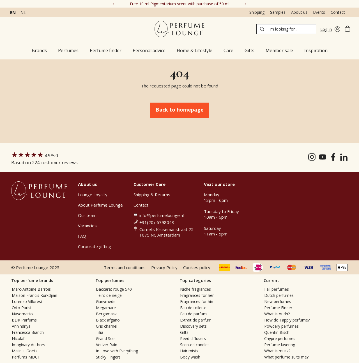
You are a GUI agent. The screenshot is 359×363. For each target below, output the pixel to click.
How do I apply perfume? (287, 320)
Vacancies (87, 225)
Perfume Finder (278, 307)
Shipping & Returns (152, 194)
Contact (338, 12)
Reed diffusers (193, 338)
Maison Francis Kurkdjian (34, 295)
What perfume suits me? (286, 357)
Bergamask (106, 313)
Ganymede (106, 301)
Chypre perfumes (279, 338)
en (13, 12)
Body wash (190, 357)
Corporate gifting (94, 246)
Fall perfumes (276, 289)
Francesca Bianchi (28, 332)
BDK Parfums (24, 320)
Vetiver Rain (106, 344)
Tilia (99, 332)
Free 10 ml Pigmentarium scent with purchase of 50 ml (179, 3)
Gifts (184, 332)
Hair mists (189, 350)
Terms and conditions (125, 267)
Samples (278, 12)
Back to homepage (180, 109)
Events (319, 12)
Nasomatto (22, 313)
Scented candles (195, 344)
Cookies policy (196, 267)
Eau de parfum (193, 313)
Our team (87, 215)
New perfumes (277, 301)
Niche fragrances (195, 289)
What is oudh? (277, 313)
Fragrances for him (197, 301)
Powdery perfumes (281, 326)
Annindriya (21, 326)
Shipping (256, 12)
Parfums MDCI (25, 357)
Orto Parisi (21, 307)
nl (23, 12)
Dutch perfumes (279, 295)
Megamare (106, 307)
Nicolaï (18, 338)
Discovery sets (193, 326)
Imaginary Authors (28, 344)
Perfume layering (279, 344)
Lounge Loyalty (92, 194)
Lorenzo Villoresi (27, 301)
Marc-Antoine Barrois (31, 289)
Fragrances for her (197, 295)
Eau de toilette (193, 307)
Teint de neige (109, 295)
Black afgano (108, 320)
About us (299, 12)
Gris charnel (106, 326)
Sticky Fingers (108, 357)
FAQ (82, 236)
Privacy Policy (164, 267)
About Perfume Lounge (100, 205)
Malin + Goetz (24, 350)
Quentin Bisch (276, 332)
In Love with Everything (117, 350)
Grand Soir (105, 338)
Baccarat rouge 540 (114, 289)
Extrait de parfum (195, 320)
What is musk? (277, 350)
